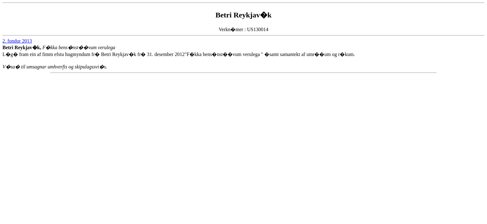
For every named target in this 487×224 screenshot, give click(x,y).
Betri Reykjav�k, (22, 47)
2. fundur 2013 (17, 41)
